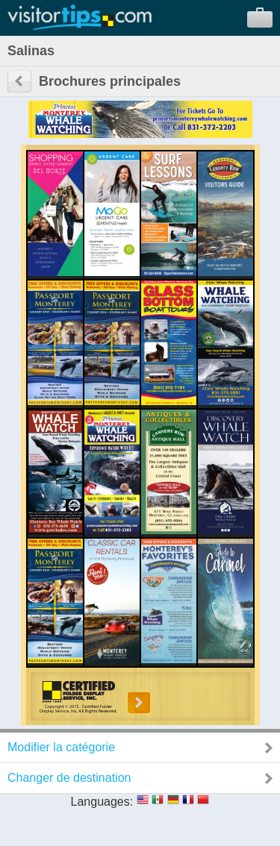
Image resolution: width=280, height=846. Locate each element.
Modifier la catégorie (61, 747)
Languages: (102, 801)
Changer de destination (69, 777)
